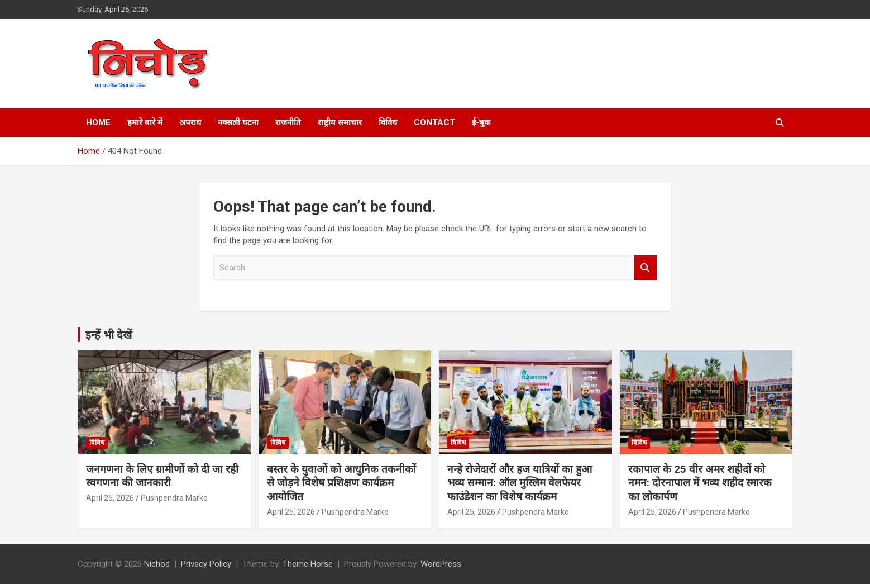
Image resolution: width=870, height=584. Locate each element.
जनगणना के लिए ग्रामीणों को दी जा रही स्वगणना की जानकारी (162, 476)
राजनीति (288, 122)
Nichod (157, 564)
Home (98, 122)
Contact (434, 122)
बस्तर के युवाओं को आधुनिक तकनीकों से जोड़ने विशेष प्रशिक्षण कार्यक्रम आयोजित (341, 483)
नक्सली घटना (238, 122)
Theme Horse (308, 564)
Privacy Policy (206, 564)
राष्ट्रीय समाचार (340, 122)
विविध (388, 122)
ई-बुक (481, 122)
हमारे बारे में (144, 122)
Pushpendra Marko (174, 497)
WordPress (440, 564)
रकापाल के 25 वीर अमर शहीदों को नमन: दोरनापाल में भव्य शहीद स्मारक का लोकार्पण (700, 483)
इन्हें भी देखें (108, 334)
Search (645, 268)
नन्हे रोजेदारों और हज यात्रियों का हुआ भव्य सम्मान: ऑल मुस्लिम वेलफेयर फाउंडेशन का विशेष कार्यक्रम (519, 483)
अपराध (190, 122)
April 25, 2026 (110, 497)
